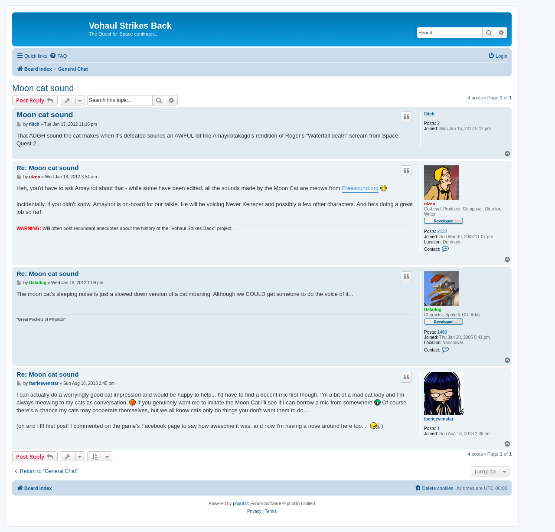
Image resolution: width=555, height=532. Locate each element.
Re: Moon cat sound (47, 167)
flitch (429, 114)
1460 (442, 332)
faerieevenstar (439, 419)
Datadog (432, 309)
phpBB (239, 503)
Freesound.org (360, 188)
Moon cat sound (43, 88)
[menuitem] (58, 56)
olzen (429, 203)
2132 (442, 231)
